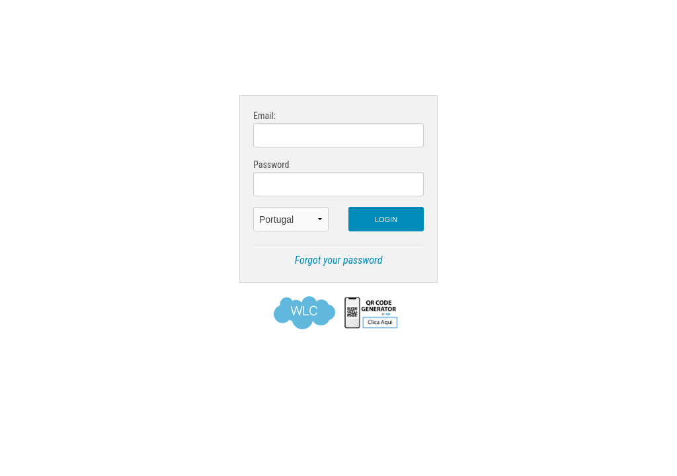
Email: (338, 128)
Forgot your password (339, 260)
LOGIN (386, 219)
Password (338, 177)
